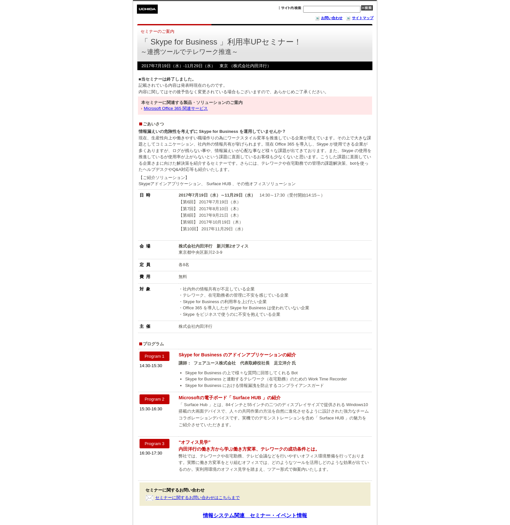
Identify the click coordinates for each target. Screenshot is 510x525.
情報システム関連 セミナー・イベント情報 (255, 515)
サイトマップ (359, 18)
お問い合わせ (328, 18)
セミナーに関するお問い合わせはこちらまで (197, 497)
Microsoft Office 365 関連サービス (176, 108)
